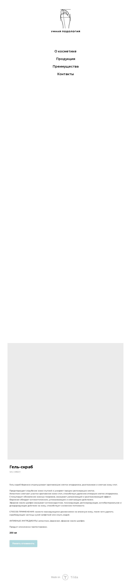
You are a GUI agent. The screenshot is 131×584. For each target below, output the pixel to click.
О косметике (65, 51)
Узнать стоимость (23, 543)
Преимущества (66, 66)
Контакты (65, 74)
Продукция (65, 59)
